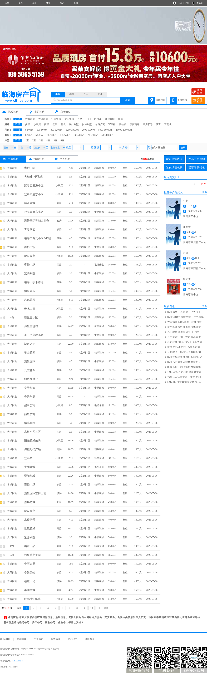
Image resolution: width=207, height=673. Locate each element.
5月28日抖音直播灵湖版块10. (184, 382)
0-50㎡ (28, 135)
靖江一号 (29, 581)
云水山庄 (29, 308)
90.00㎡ (112, 168)
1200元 (138, 335)
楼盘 (48, 3)
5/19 (71, 203)
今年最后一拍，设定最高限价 (184, 337)
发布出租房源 (196, 158)
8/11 (71, 300)
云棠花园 (29, 370)
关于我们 (38, 639)
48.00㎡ (112, 449)
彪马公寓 (29, 255)
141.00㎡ (112, 185)
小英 (185, 201)
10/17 (70, 528)
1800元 (138, 176)
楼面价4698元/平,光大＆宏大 (183, 347)
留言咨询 (89, 639)
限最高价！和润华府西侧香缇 (184, 367)
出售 (21, 3)
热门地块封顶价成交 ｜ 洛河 (183, 332)
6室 (62, 140)
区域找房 (13, 111)
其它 (158, 124)
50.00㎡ (112, 388)
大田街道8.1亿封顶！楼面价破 (184, 322)
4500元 (138, 379)
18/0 (71, 563)
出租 (34, 3)
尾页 (106, 608)
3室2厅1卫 (84, 176)
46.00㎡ (112, 440)
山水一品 (29, 546)
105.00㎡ (112, 238)
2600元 (138, 168)
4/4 (70, 335)
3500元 (138, 326)
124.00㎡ (112, 405)
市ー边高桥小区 (33, 335)
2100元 (138, 344)
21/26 (70, 220)
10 (91, 608)
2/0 (70, 264)
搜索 (127, 100)
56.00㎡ (112, 396)
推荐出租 (39, 158)
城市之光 (29, 343)
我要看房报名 (196, 167)
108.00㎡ (112, 291)
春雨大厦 (29, 563)
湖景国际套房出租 (35, 493)
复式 (63, 124)
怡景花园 (29, 291)
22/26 (70, 467)
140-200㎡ (79, 135)
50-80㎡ (40, 135)
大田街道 (69, 119)
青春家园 (29, 229)
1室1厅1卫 (84, 203)
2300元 (138, 273)
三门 (88, 119)
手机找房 (182, 100)
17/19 (70, 599)
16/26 (70, 440)
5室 (55, 140)
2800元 (138, 361)
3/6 (70, 176)
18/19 (70, 502)
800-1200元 (56, 129)
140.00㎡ (112, 414)
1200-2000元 (72, 129)
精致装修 (99, 168)
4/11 (71, 194)
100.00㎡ (112, 176)
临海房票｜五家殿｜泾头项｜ (184, 312)
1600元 (138, 388)
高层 (46, 124)
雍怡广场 (29, 167)
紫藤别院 (29, 423)
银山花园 (29, 352)
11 (99, 608)
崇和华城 (29, 467)
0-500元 (29, 129)
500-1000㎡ (107, 135)
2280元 (138, 528)
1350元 (138, 264)
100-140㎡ (65, 135)
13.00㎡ (112, 220)
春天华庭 (29, 387)
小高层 (37, 124)
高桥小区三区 (32, 431)
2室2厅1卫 (84, 168)
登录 (180, 3)
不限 (17, 119)
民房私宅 (147, 124)
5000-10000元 (105, 129)
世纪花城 (29, 528)
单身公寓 (100, 124)
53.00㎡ (112, 344)
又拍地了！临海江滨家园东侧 (184, 352)
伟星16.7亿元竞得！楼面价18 (184, 377)
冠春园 (28, 458)
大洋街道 (43, 119)
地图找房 (160, 100)
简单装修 (99, 317)
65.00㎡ (112, 546)
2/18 (71, 247)
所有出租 (13, 158)
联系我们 (72, 639)
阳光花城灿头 (32, 440)
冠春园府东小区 (33, 185)
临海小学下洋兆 (33, 282)
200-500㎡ (92, 135)
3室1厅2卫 (84, 282)
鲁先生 (187, 279)
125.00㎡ (112, 212)
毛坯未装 (99, 264)
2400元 (138, 291)
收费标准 (55, 639)
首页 (7, 3)
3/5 (70, 282)
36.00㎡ (112, 247)
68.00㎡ (112, 203)
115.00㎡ (112, 555)
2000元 (138, 212)
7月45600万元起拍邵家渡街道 (184, 372)
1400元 (138, 449)
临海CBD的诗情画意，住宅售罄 (185, 317)
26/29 (70, 581)
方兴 (185, 253)
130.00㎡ (112, 379)
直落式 (167, 124)
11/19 (70, 388)
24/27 (70, 326)
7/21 (71, 168)
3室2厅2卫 (84, 185)
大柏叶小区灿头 (33, 176)
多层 (27, 124)
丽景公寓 (29, 414)
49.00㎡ (112, 502)
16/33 (70, 449)
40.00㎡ (112, 519)
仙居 (120, 119)
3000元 (138, 220)
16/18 (70, 555)
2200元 (138, 352)
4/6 (70, 229)
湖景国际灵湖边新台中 (38, 220)
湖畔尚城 (29, 502)
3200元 (138, 282)
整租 (125, 168)
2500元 (138, 194)
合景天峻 (29, 572)
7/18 (71, 546)
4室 (48, 140)
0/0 (70, 405)
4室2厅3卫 (84, 572)
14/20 (70, 493)
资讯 (62, 3)
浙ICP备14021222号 (9, 667)
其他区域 (110, 119)
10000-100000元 (124, 129)
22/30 (70, 344)
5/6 (70, 370)
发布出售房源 (174, 158)
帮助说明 (5, 639)
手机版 (199, 3)
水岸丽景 (29, 519)
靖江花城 (29, 203)
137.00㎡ (112, 572)
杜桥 (80, 119)
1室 (27, 140)
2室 (34, 140)
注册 (187, 3)
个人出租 (65, 158)
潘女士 (187, 227)
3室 (41, 140)
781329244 (18, 661)
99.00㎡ (112, 308)
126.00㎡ (112, 317)
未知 (12, 317)
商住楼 (122, 124)
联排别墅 (74, 124)
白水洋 (97, 119)
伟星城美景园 (32, 554)
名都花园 (29, 299)
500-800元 (42, 129)
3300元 (138, 467)
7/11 (71, 519)
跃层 (54, 124)
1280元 (138, 423)
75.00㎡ (112, 511)
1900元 (138, 203)
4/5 (70, 238)
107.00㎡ (112, 370)
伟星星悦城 (31, 326)
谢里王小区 (31, 317)
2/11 (71, 185)
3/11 (71, 572)
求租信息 (65, 111)
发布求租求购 (174, 167)
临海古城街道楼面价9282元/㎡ (184, 357)
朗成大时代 (31, 379)
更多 (204, 192)
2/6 (70, 317)
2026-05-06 (151, 168)
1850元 (138, 396)
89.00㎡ (112, 229)
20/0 (71, 379)
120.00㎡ (112, 256)
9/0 (70, 511)
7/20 (71, 484)
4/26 (71, 590)
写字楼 (112, 124)
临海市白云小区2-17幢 (37, 238)
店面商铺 (134, 124)
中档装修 (99, 212)
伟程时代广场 (32, 449)
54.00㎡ (112, 528)
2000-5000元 (88, 129)
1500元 (138, 238)
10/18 (70, 256)
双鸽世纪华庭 (32, 598)
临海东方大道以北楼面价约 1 (184, 362)
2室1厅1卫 (84, 423)
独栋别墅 (87, 124)
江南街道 (56, 119)
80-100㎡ (51, 135)
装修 (76, 3)
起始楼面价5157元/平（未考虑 (184, 342)
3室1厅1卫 (84, 273)
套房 (59, 220)
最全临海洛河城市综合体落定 (184, 327)
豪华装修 (99, 238)
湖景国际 (29, 361)
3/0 (70, 308)
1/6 (70, 273)
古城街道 (30, 119)
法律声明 (22, 639)
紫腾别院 (29, 273)
